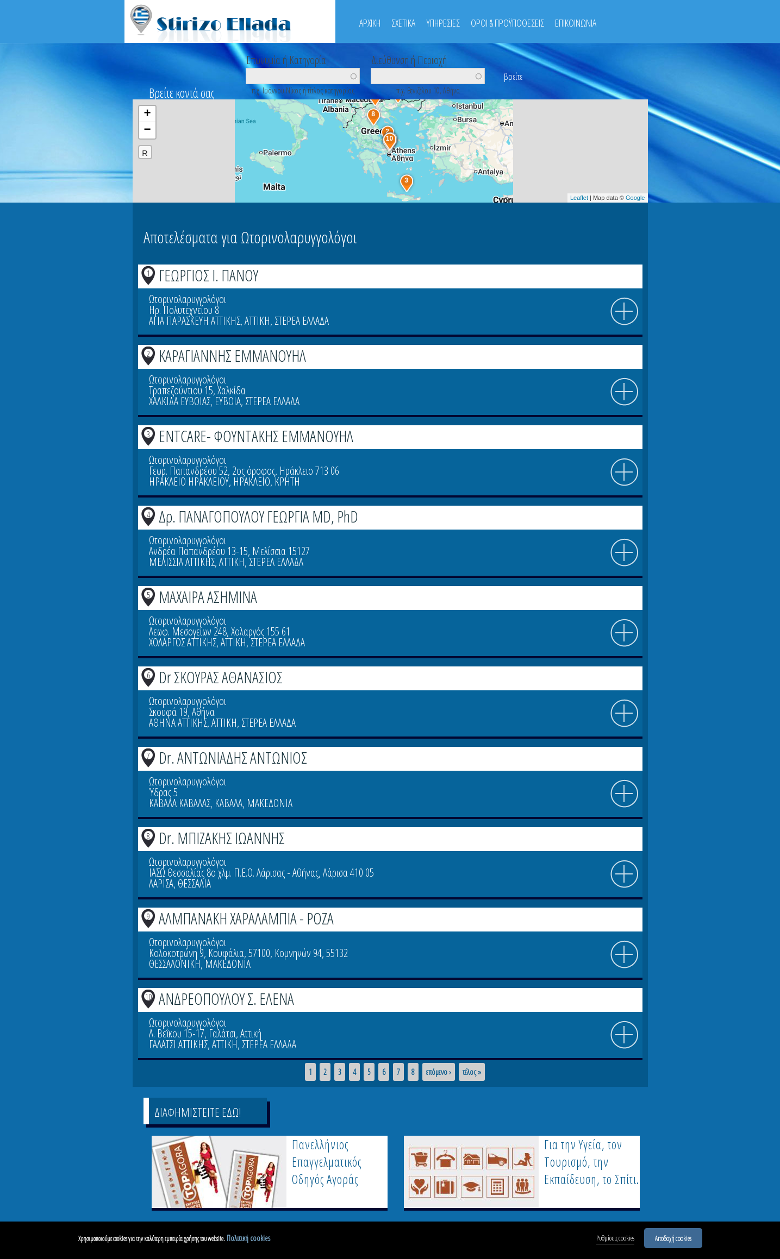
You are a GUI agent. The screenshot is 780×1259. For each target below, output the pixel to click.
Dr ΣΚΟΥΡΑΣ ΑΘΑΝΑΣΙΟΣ (221, 677)
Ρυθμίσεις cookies (615, 1239)
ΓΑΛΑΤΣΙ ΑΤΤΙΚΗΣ (178, 1044)
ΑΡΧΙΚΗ (369, 22)
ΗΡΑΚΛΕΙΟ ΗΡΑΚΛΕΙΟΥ (189, 481)
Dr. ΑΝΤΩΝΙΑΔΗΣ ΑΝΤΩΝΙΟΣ (233, 757)
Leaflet (579, 197)
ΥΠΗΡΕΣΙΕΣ (443, 22)
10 (148, 996)
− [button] (147, 130)
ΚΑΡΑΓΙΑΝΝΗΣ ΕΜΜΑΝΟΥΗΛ (232, 355)
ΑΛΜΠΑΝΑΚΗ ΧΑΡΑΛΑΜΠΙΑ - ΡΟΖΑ (246, 918)
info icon (624, 311)
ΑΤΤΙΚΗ (257, 320)
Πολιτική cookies (248, 1239)
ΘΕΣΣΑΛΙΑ (194, 883)
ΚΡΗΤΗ (287, 481)
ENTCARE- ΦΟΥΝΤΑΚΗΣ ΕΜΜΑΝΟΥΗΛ (256, 435)
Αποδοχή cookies (673, 1239)
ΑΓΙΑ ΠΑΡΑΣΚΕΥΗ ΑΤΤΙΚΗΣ (194, 320)
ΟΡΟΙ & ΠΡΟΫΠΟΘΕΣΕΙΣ (507, 22)
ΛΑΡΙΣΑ (161, 883)
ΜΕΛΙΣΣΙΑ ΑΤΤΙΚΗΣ (182, 562)
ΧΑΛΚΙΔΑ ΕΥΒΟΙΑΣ (179, 401)
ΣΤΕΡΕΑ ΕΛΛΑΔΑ (301, 320)
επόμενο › (438, 1072)
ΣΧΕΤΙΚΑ (403, 22)
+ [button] (147, 114)
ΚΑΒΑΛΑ (228, 803)
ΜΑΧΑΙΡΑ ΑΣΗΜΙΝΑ (208, 596)
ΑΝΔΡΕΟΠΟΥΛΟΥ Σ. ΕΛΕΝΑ (226, 998)
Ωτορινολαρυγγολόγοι (187, 299)
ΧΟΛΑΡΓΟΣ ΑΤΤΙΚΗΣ (182, 642)
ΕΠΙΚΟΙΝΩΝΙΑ (575, 22)
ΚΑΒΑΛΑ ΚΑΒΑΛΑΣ (179, 803)
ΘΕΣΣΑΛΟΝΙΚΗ (175, 963)
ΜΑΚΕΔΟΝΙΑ (269, 803)
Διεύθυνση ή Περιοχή (409, 59)
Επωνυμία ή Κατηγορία (286, 59)
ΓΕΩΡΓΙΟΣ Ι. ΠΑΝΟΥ (208, 275)
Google (635, 197)
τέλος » (472, 1072)
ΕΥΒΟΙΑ (228, 401)
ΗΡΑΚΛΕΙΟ (251, 481)
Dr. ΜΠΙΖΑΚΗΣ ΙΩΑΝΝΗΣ (222, 837)
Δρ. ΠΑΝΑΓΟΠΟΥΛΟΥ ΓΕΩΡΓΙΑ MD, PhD (258, 516)
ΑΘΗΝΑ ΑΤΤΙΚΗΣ (178, 722)
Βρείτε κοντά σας (181, 93)
